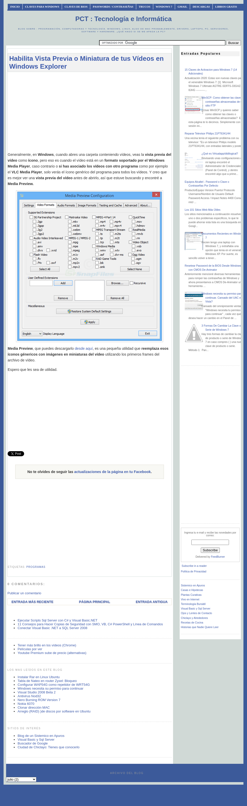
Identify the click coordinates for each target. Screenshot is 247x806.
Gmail (183, 6)
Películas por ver (30, 649)
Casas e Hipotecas (192, 590)
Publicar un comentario (24, 593)
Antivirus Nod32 (29, 696)
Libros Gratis (226, 6)
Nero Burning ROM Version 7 (39, 700)
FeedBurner (218, 556)
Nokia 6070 (26, 704)
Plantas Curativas (191, 595)
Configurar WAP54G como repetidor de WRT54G (54, 685)
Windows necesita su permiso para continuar (50, 688)
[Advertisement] (89, 111)
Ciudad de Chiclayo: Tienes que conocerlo (49, 747)
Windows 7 (164, 6)
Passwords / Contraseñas (113, 6)
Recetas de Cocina (192, 622)
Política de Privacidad (193, 571)
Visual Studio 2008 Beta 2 (36, 692)
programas (35, 567)
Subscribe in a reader (194, 566)
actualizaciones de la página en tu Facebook (112, 472)
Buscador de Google (33, 743)
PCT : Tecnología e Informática (123, 19)
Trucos (144, 6)
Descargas (201, 6)
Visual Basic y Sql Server (36, 739)
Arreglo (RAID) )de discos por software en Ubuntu (54, 711)
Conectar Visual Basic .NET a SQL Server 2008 (52, 628)
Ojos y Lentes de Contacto (196, 613)
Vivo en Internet (190, 599)
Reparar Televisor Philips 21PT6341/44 (207, 133)
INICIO (15, 6)
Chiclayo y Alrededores (194, 618)
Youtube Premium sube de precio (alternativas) (52, 653)
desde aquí (84, 348)
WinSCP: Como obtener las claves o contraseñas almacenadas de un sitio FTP (223, 101)
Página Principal (94, 602)
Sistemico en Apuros (193, 585)
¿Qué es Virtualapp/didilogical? (220, 153)
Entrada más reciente (32, 602)
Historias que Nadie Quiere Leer (200, 627)
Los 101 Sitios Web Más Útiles (203, 209)
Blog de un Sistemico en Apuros (41, 736)
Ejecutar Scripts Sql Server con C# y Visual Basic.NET (57, 620)
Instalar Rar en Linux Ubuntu (38, 677)
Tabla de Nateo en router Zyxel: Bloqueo (47, 681)
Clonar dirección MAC (34, 707)
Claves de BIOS (76, 6)
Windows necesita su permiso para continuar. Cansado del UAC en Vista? (222, 297)
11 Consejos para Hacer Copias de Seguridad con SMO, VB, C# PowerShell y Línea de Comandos (90, 624)
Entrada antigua (151, 602)
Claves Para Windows (42, 6)
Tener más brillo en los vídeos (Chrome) (47, 645)
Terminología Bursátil (193, 604)
